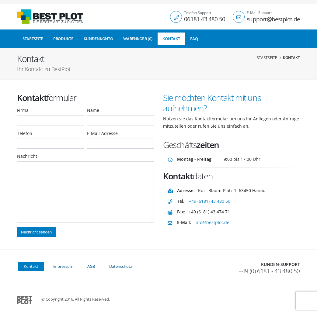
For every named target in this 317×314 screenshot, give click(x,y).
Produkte (63, 38)
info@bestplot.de (211, 222)
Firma (23, 110)
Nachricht (27, 156)
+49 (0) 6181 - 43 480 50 (269, 271)
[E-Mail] (238, 17)
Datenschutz (120, 266)
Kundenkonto (98, 38)
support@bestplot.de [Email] (273, 19)
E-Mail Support (259, 13)
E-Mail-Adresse (102, 133)
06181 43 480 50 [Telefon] (204, 19)
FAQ (194, 38)
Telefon (24, 133)
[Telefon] (176, 17)
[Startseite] (50, 17)
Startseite (33, 38)
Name (93, 110)
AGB (91, 266)
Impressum (63, 266)
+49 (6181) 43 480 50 (209, 201)
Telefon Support (197, 13)
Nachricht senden (36, 232)
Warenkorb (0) (137, 38)
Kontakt (171, 38)
